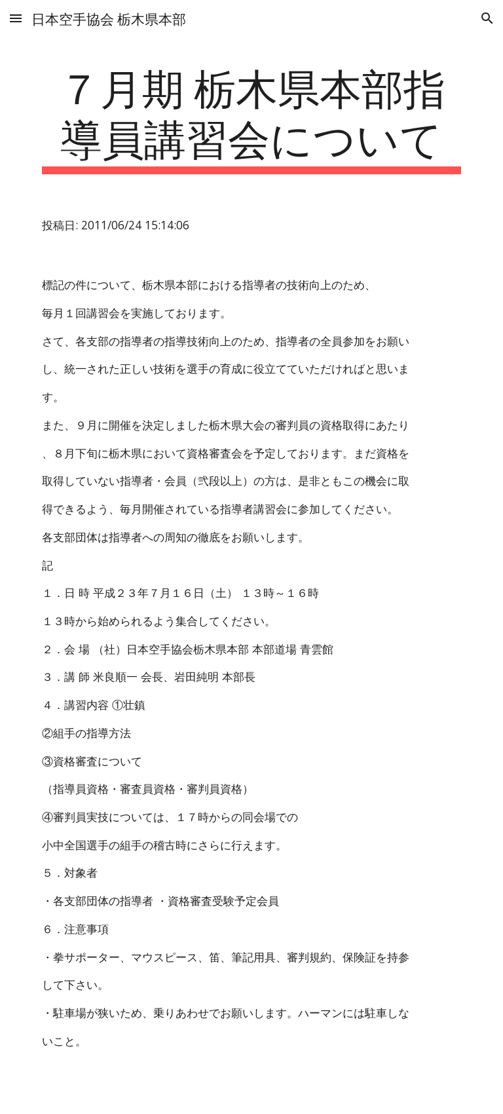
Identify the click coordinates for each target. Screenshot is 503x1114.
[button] (15, 18)
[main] (251, 117)
